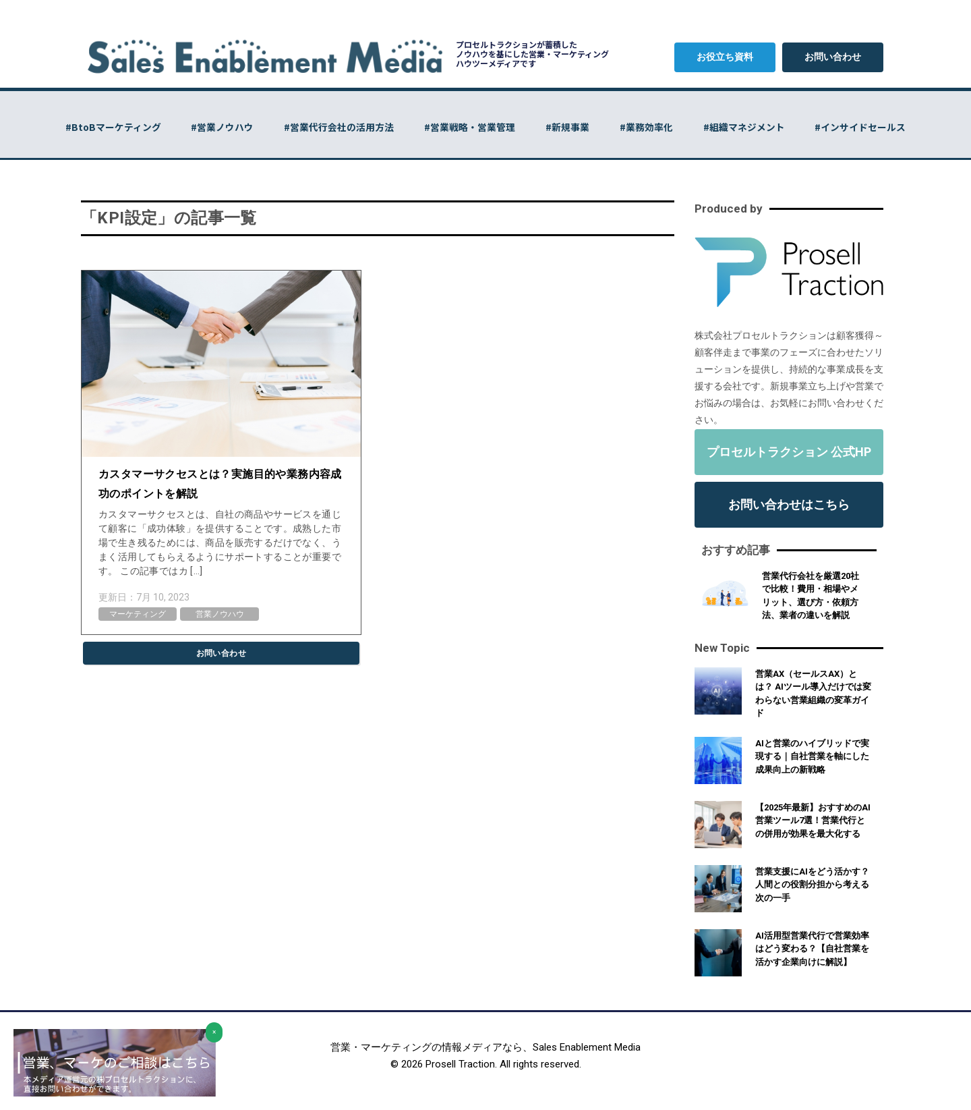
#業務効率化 (651, 127)
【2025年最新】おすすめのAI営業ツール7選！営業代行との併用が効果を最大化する (813, 820)
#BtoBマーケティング (101, 127)
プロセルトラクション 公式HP (789, 452)
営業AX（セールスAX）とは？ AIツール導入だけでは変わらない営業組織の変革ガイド (813, 694)
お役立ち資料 (725, 56)
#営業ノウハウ (214, 127)
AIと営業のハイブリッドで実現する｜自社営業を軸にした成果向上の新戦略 (812, 756)
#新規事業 (569, 127)
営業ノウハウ (220, 614)
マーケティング (137, 614)
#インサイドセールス (872, 127)
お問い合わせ (832, 56)
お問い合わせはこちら (789, 504)
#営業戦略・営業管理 (468, 127)
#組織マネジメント (753, 127)
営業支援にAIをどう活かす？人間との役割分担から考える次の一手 (812, 884)
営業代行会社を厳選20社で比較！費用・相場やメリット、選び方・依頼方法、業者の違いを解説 (810, 596)
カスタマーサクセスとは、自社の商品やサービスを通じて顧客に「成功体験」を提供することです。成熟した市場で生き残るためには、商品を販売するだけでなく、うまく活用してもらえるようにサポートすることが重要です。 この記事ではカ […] (219, 542)
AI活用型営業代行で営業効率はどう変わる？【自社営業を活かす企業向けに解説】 (812, 949)
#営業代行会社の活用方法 (334, 127)
